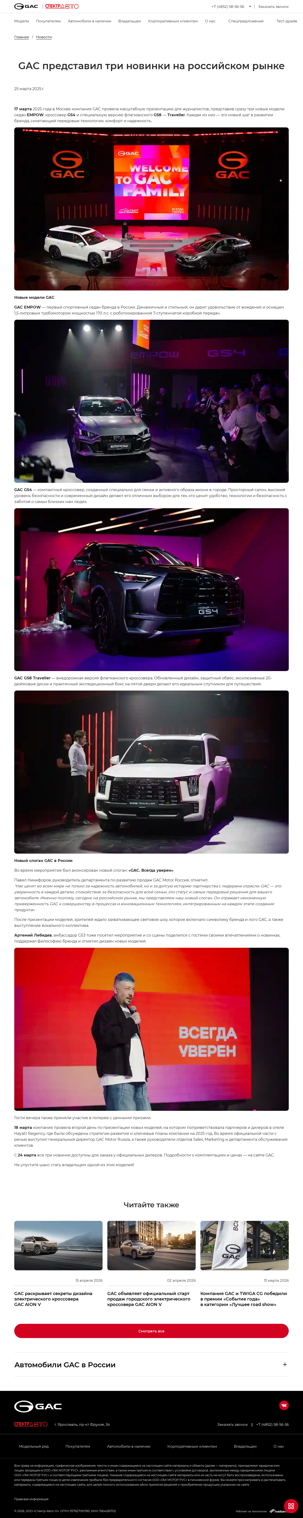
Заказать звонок (273, 6)
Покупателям (48, 21)
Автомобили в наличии (89, 21)
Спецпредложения (243, 21)
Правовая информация (31, 1499)
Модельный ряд (34, 1446)
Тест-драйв (284, 21)
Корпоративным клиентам (173, 21)
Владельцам (129, 21)
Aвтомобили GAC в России (65, 1364)
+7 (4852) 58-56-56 (272, 1424)
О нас (210, 21)
